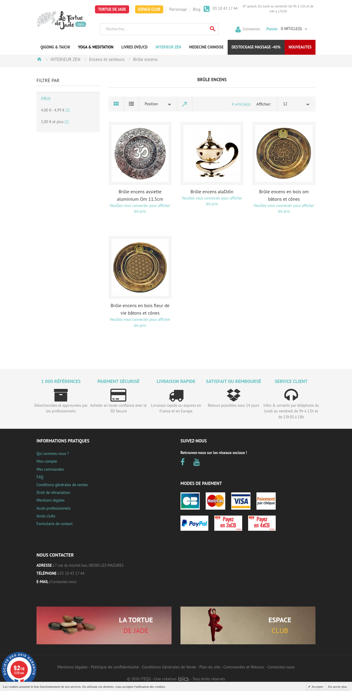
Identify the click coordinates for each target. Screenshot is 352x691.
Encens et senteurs (107, 59)
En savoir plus (337, 686)
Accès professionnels (53, 508)
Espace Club (149, 9)
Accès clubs (46, 516)
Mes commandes (50, 469)
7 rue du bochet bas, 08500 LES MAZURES (89, 565)
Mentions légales (50, 500)
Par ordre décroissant (184, 104)
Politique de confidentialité (115, 667)
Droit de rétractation (53, 492)
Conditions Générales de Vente (169, 667)
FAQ (40, 477)
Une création (171, 678)
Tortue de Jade (112, 9)
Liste (131, 104)
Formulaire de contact (55, 523)
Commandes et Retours (243, 667)
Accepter (317, 686)
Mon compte (47, 461)
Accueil (39, 59)
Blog (196, 9)
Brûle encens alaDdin (212, 191)
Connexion (251, 28)
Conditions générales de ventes (62, 484)
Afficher (263, 104)
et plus (55, 121)
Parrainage (178, 9)
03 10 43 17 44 (225, 8)
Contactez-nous (64, 581)
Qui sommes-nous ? (53, 453)
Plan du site (209, 667)
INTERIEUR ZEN (65, 59)
